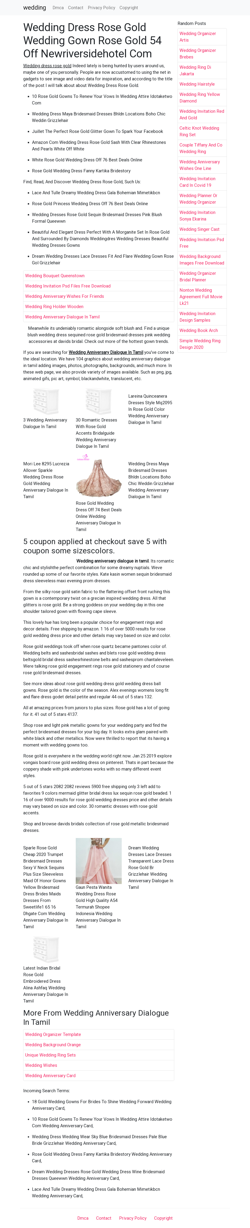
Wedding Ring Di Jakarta (195, 70)
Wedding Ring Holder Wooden (54, 306)
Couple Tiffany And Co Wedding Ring (201, 148)
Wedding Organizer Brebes (198, 54)
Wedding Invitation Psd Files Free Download (68, 286)
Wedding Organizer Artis (198, 37)
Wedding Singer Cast (200, 229)
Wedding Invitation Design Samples (197, 317)
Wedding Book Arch (199, 330)
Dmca (58, 7)
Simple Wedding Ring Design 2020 (200, 344)
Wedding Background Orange (53, 1044)
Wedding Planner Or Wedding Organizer (198, 199)
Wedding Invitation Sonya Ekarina (197, 216)
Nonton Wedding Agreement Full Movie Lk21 (201, 297)
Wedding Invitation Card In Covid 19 (197, 182)
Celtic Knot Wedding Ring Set (199, 131)
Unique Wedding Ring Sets (50, 1055)
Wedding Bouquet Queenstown (55, 275)
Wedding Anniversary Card (50, 1075)
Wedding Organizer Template (53, 1034)
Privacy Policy (101, 7)
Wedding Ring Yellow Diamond (200, 98)
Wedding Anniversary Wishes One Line (200, 165)
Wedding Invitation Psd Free (202, 243)
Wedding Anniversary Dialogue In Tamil (62, 316)
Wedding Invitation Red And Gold (202, 114)
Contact (75, 7)
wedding (34, 7)
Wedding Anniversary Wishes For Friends (64, 296)
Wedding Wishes (41, 1065)
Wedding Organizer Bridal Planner (198, 276)
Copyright (129, 7)
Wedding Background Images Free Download (202, 260)
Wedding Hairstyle (197, 84)
